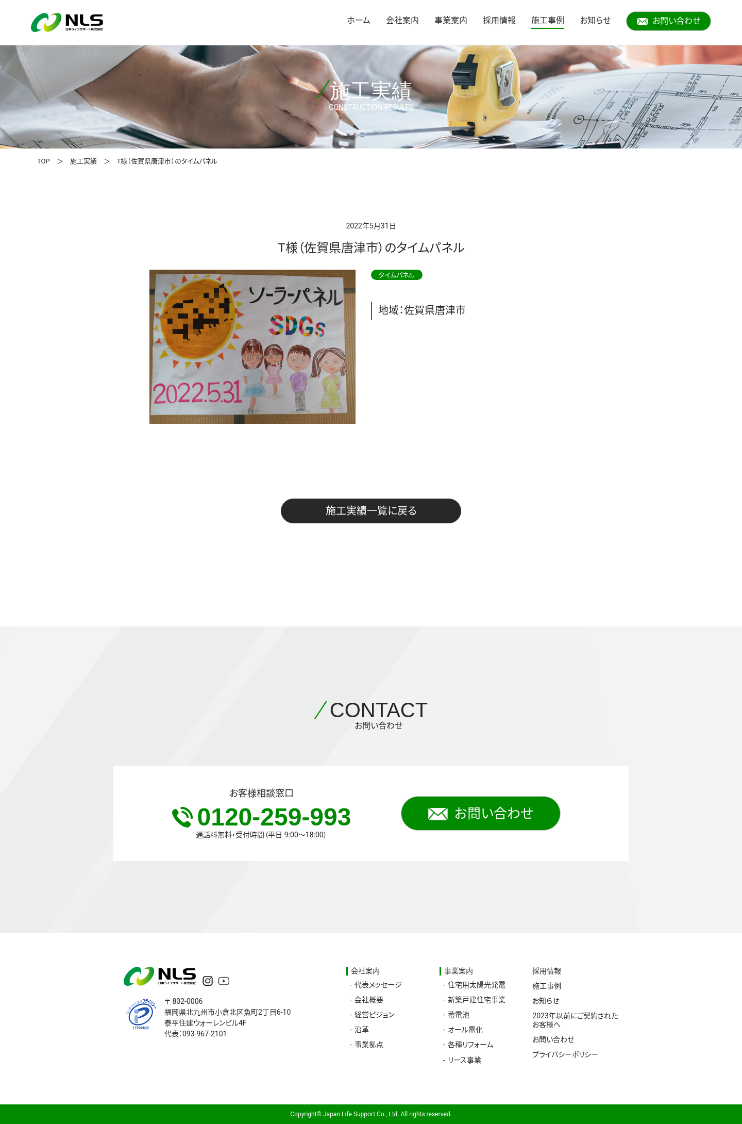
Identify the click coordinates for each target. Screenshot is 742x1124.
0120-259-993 (261, 817)
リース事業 (464, 1060)
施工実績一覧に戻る (371, 511)
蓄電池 (458, 1015)
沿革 (362, 1030)
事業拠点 (369, 1044)
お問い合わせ (668, 21)
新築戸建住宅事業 (476, 1000)
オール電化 (465, 1030)
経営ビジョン (374, 1015)
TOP (43, 161)
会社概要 (369, 1000)
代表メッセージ (378, 985)
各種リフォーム (470, 1044)
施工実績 (83, 161)
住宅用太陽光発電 (476, 985)
